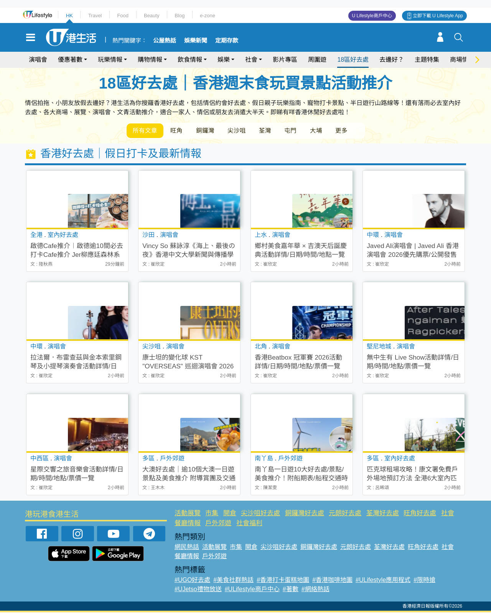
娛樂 (223, 59)
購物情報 (150, 59)
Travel (95, 15)
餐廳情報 (188, 523)
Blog (180, 15)
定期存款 (226, 41)
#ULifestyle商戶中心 (252, 590)
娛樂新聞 (195, 41)
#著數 (290, 590)
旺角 (179, 131)
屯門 (298, 131)
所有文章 (145, 131)
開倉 (229, 514)
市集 (211, 514)
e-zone (207, 15)
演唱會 (38, 59)
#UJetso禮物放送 (198, 590)
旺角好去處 (420, 514)
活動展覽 (188, 514)
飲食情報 (190, 59)
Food (123, 15)
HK (69, 15)
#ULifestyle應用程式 (383, 580)
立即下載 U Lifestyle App (438, 15)
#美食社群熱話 (233, 580)
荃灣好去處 (382, 514)
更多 (352, 131)
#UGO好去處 (192, 580)
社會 (251, 59)
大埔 (325, 131)
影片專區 (285, 59)
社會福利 (249, 523)
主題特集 (427, 59)
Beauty (151, 15)
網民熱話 (187, 547)
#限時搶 (424, 580)
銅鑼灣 (208, 131)
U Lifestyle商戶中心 (372, 15)
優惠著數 (70, 59)
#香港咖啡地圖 (332, 580)
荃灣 (271, 131)
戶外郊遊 (218, 523)
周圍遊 (317, 59)
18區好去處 (353, 59)
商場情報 (462, 59)
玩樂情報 (110, 59)
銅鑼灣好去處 (304, 514)
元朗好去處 (345, 514)
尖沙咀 (241, 131)
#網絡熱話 (316, 590)
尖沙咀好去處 (260, 514)
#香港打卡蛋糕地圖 (283, 580)
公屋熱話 (164, 41)
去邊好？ (391, 59)
